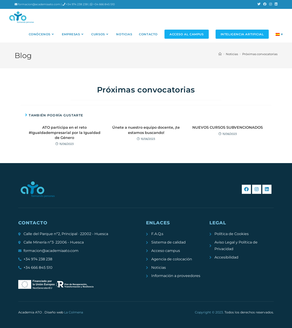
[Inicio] (220, 54)
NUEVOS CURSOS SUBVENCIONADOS (227, 127)
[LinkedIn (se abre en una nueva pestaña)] (275, 4)
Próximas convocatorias (259, 54)
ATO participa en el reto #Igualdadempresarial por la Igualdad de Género (64, 132)
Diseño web (63, 312)
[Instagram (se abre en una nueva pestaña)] (270, 4)
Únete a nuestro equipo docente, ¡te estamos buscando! (146, 130)
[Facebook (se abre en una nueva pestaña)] (265, 4)
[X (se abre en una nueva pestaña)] (259, 4)
